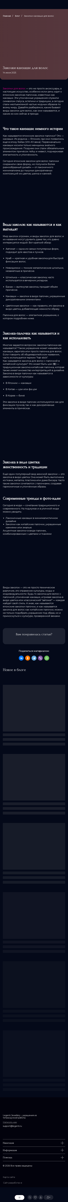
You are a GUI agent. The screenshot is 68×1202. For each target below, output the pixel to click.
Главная (7, 16)
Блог (17, 16)
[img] (34, 4)
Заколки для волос (14, 88)
